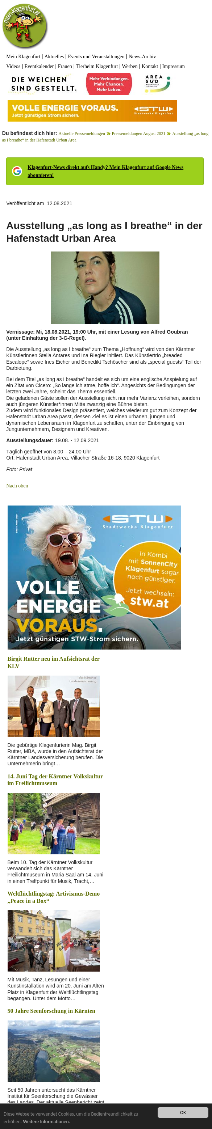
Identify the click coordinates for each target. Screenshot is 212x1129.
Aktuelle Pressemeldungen (81, 133)
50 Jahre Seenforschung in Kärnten (51, 1011)
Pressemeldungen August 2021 (139, 133)
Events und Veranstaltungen (96, 56)
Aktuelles (54, 56)
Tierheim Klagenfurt (97, 66)
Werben (130, 66)
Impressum (173, 66)
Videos (13, 66)
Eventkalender (39, 66)
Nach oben (17, 486)
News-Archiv (142, 56)
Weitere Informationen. (46, 1122)
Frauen (65, 66)
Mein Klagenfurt (23, 56)
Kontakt (150, 66)
